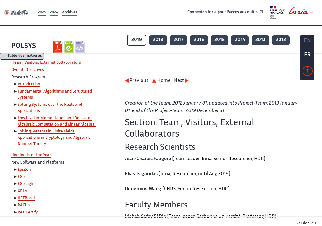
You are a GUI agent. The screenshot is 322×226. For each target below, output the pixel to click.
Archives (69, 12)
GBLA (22, 191)
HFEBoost (26, 198)
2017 (178, 40)
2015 (219, 40)
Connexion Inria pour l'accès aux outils (225, 12)
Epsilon (24, 170)
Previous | (138, 81)
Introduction (29, 84)
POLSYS (23, 46)
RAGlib (24, 205)
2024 (54, 12)
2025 (42, 12)
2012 (281, 40)
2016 (199, 40)
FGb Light (26, 184)
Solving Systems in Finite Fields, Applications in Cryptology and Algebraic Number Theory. (54, 138)
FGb (21, 177)
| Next (180, 81)
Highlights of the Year (31, 155)
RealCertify (28, 212)
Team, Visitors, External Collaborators (47, 63)
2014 (240, 40)
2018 (158, 40)
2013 (260, 40)
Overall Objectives (27, 70)
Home (161, 81)
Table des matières (25, 56)
